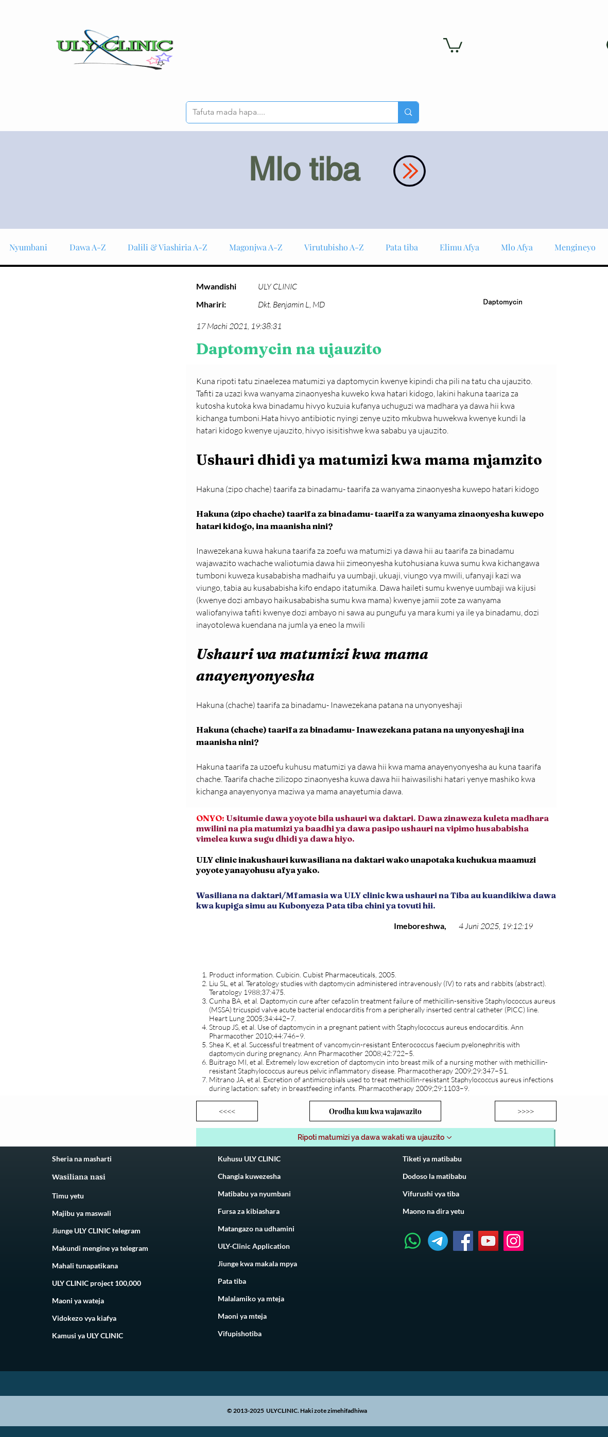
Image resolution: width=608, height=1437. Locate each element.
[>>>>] (526, 1111)
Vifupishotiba (240, 1333)
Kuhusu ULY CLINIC (249, 1158)
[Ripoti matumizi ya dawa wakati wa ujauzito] (375, 1137)
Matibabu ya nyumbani (254, 1193)
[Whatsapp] (413, 1241)
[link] (452, 44)
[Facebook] (463, 1241)
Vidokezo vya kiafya (84, 1318)
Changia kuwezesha (249, 1176)
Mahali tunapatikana (85, 1265)
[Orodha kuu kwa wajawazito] (375, 1111)
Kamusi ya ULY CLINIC (87, 1335)
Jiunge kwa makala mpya (257, 1263)
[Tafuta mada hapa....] (285, 112)
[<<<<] (227, 1111)
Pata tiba (232, 1281)
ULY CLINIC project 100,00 (94, 1283)
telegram (133, 1248)
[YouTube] (488, 1241)
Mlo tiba (304, 169)
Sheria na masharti (82, 1158)
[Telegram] (438, 1241)
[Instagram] (513, 1241)
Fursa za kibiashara (249, 1211)
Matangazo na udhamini (256, 1228)
